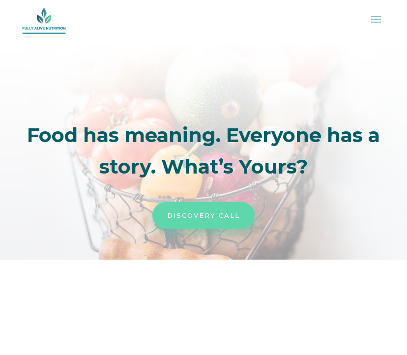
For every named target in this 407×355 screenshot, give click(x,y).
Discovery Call (203, 215)
